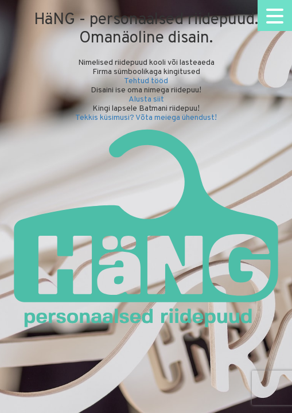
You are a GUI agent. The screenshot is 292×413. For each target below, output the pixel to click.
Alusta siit (146, 99)
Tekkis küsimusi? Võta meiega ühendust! (146, 118)
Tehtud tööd (146, 81)
